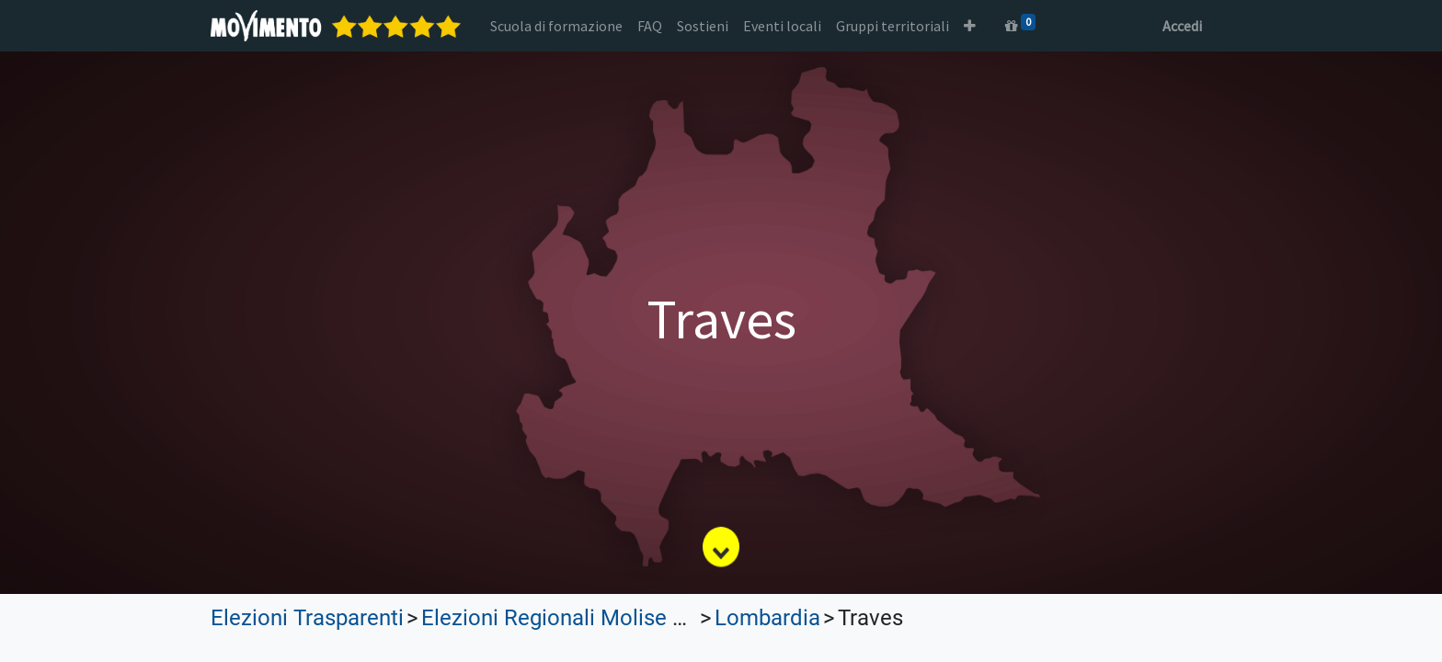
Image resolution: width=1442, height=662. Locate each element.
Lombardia (767, 618)
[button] (969, 25)
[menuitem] (556, 25)
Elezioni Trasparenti (307, 618)
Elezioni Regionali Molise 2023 (570, 618)
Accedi (1182, 26)
